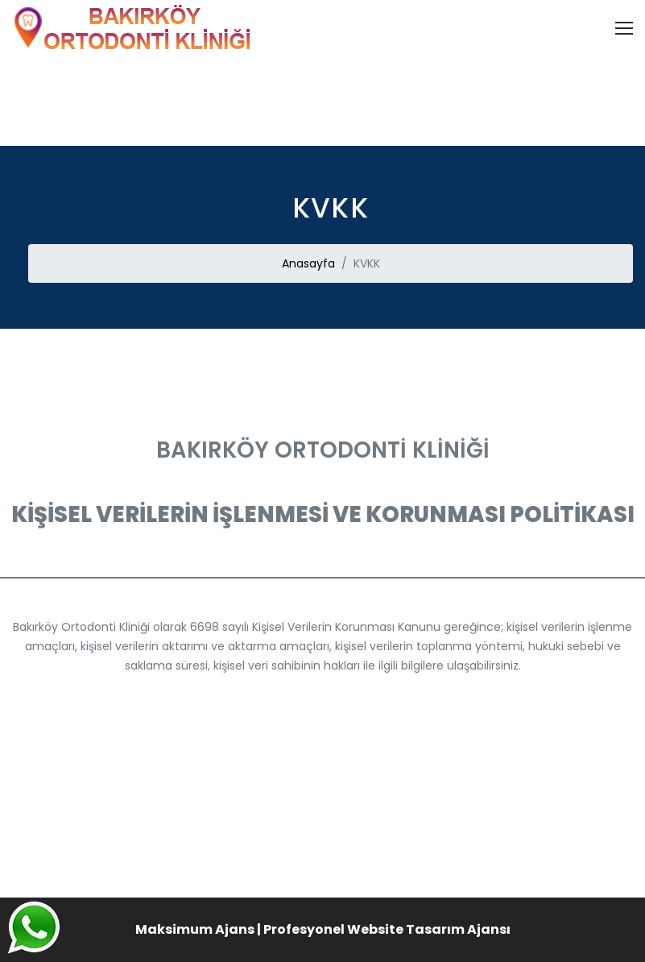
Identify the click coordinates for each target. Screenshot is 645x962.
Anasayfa (308, 263)
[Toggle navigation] (624, 28)
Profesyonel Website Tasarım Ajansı (387, 929)
